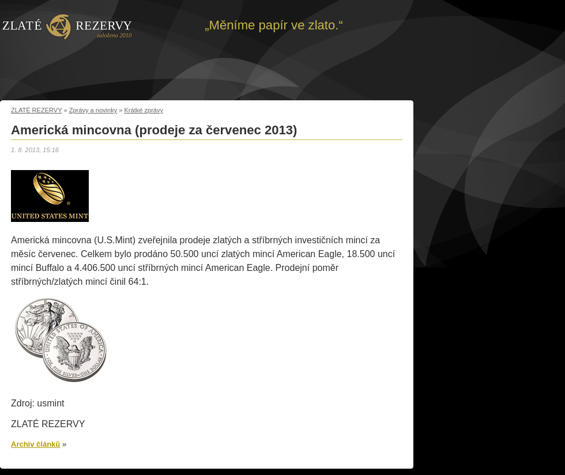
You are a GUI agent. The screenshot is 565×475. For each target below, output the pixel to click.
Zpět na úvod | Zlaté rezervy (67, 26)
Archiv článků (35, 444)
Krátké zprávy (144, 110)
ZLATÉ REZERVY (36, 110)
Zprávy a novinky (93, 110)
